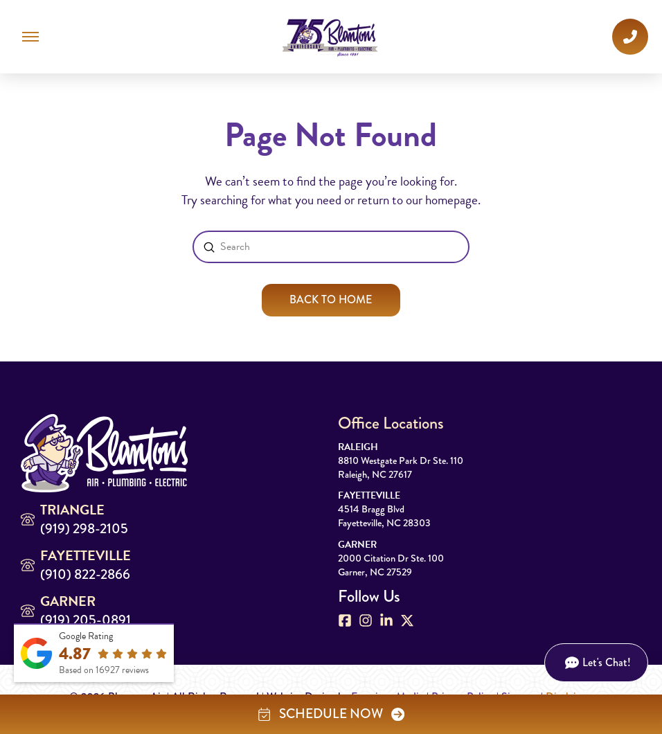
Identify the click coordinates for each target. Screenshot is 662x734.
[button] (30, 36)
